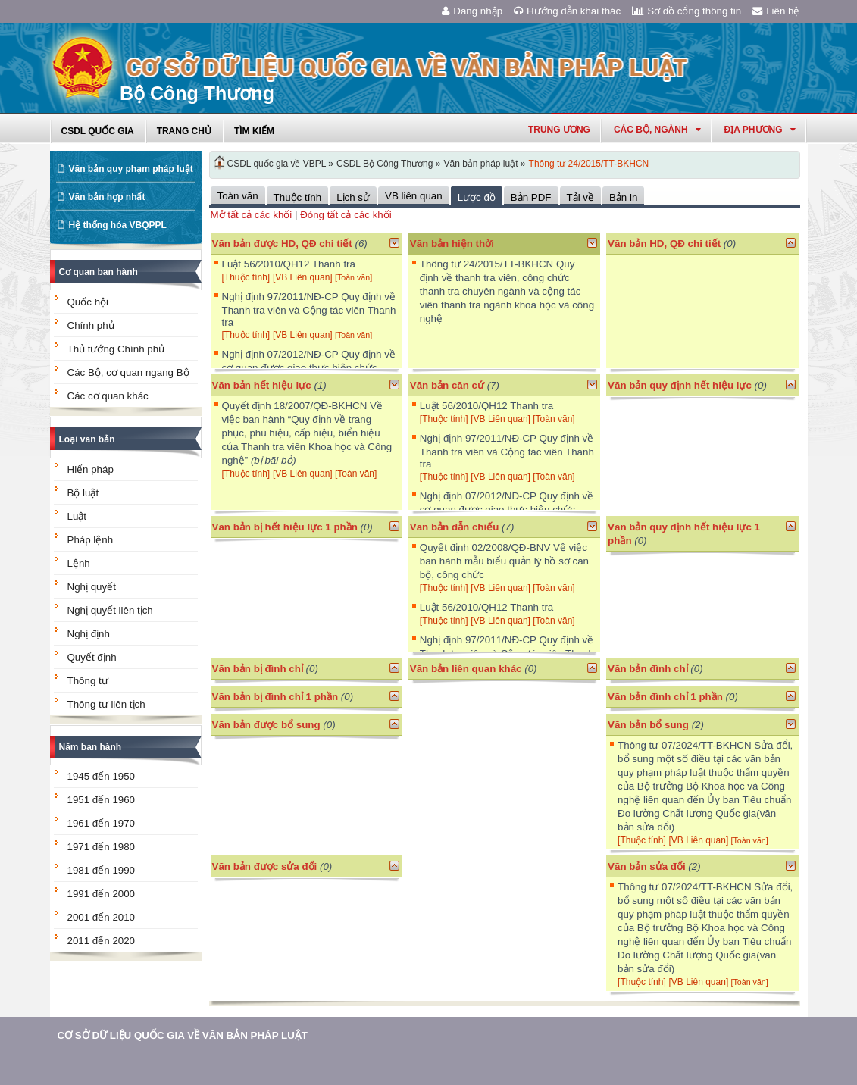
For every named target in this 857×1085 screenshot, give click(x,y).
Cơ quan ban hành (98, 272)
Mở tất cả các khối (251, 214)
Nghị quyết (91, 587)
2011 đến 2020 (101, 940)
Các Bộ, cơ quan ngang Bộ (128, 372)
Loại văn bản (87, 439)
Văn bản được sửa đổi (264, 866)
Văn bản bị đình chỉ (257, 668)
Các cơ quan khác (108, 396)
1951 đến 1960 (101, 799)
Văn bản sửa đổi (647, 866)
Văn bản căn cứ (447, 385)
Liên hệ (775, 11)
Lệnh (78, 563)
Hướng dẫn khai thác (567, 11)
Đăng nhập (472, 11)
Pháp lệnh (90, 540)
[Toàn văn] (353, 277)
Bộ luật (83, 493)
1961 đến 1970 (101, 823)
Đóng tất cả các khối (346, 214)
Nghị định (88, 633)
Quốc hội (88, 302)
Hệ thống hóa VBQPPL (118, 225)
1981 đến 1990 (101, 870)
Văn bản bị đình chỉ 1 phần (275, 696)
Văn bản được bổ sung (266, 724)
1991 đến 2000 (101, 893)
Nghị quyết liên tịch (110, 610)
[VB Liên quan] (304, 277)
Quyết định (92, 657)
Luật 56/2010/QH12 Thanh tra (288, 264)
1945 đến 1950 (101, 776)
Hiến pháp (90, 469)
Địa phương (760, 129)
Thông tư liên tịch (106, 704)
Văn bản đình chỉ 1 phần (665, 696)
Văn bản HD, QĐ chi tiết (666, 243)
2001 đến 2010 (101, 917)
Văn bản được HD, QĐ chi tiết (282, 243)
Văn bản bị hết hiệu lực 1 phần (285, 527)
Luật (77, 516)
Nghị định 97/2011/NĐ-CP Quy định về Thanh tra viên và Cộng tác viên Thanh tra (309, 309)
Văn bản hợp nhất (107, 197)
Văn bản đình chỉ (648, 668)
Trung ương (559, 129)
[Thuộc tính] (246, 277)
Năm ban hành (90, 747)
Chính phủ (90, 325)
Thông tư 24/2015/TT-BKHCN (589, 163)
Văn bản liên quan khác (466, 668)
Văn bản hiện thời (452, 243)
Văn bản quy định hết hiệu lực (680, 385)
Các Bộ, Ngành (657, 129)
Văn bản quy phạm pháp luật (131, 169)
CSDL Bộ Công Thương (384, 163)
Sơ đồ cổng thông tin (686, 11)
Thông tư (87, 680)
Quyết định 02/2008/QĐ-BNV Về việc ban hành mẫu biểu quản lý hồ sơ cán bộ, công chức (504, 561)
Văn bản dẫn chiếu (454, 527)
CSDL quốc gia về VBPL (277, 163)
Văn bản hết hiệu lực (261, 385)
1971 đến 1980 (101, 846)
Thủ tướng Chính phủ (116, 349)
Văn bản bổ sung (648, 724)
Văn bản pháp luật (480, 163)
